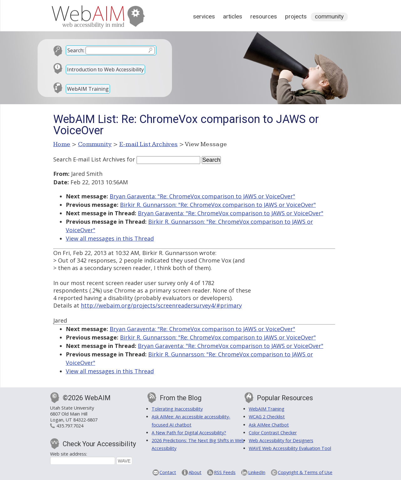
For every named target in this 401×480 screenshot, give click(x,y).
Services (204, 16)
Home (61, 144)
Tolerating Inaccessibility (177, 409)
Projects (296, 16)
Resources (263, 16)
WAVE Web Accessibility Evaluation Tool (290, 448)
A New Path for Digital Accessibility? (189, 433)
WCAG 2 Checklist (267, 417)
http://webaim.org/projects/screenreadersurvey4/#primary (161, 305)
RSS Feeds (225, 472)
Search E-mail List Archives (89, 159)
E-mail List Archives (148, 144)
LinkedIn (256, 472)
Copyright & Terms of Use (305, 472)
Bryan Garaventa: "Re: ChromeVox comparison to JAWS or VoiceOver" (202, 196)
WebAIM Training (88, 88)
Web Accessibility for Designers (281, 440)
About (195, 472)
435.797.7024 (69, 426)
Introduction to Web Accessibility (105, 69)
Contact (167, 472)
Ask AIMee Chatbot (269, 425)
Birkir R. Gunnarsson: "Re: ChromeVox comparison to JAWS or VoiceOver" (218, 204)
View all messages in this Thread (110, 238)
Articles (232, 16)
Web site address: (68, 454)
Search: (75, 50)
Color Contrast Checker (273, 433)
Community (329, 16)
